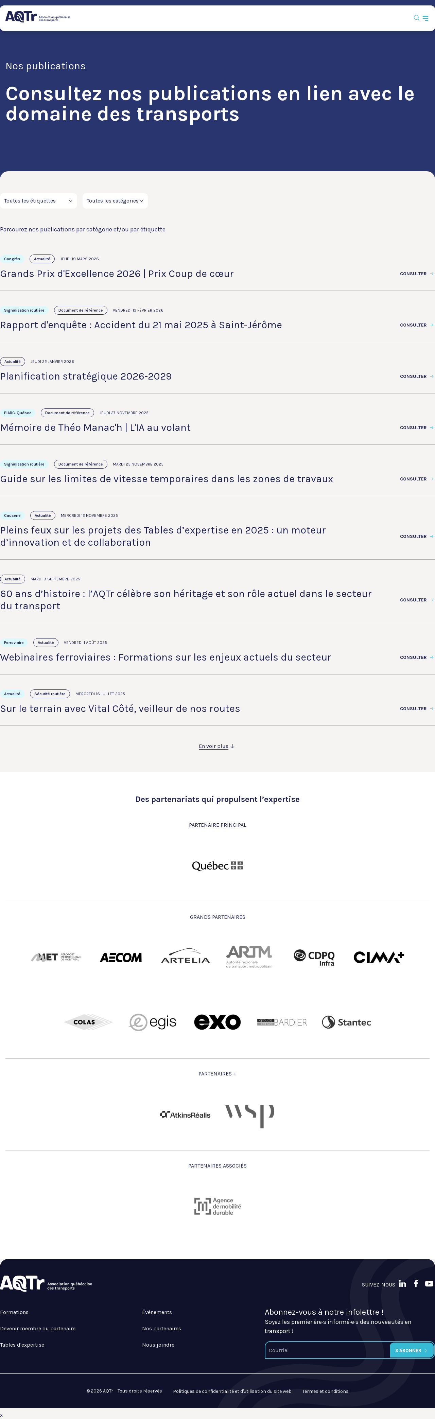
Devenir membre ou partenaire (37, 1328)
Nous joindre (158, 1345)
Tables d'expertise (22, 1345)
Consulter (417, 274)
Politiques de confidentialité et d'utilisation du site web (232, 1391)
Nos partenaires (161, 1328)
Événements (157, 1312)
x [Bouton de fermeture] (1, 1415)
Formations (14, 1312)
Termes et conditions (325, 1391)
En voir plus (217, 746)
